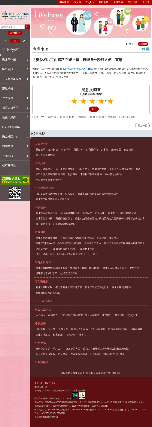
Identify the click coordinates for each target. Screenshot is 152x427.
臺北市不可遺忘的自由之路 (122, 213)
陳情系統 (103, 2)
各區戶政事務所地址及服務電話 (77, 238)
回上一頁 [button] (142, 125)
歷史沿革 (40, 149)
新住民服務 (41, 281)
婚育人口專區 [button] (10, 107)
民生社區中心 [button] (10, 136)
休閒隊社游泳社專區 (113, 354)
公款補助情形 (98, 329)
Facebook (71, 334)
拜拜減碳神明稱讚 (69, 213)
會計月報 (63, 329)
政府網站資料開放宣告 (73, 373)
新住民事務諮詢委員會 (97, 287)
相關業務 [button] (7, 146)
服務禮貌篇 (136, 329)
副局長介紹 (92, 149)
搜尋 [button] (27, 26)
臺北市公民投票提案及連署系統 (52, 199)
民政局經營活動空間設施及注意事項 (80, 315)
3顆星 (92, 101)
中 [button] (14, 41)
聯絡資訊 (128, 149)
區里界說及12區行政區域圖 (50, 174)
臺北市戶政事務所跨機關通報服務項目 (124, 243)
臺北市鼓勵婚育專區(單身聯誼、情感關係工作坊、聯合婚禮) (68, 268)
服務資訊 (107, 315)
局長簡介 (78, 149)
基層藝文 (87, 213)
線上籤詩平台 (43, 224)
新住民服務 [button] (9, 117)
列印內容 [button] (143, 49)
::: (1, 1)
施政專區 (116, 149)
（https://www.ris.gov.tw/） (73, 68)
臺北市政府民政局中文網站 (15, 14)
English (90, 2)
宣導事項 (143, 44)
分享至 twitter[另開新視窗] (8, 50)
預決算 (51, 329)
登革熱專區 (9, 165)
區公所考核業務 (113, 174)
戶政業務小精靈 (86, 248)
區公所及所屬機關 (45, 155)
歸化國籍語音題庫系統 (48, 292)
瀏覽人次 (38, 387)
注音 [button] (148, 49)
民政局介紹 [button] (9, 59)
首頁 (131, 44)
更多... (96, 254)
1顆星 (74, 101)
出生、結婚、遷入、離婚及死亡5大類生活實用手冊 (63, 254)
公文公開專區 (73, 348)
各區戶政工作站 (92, 243)
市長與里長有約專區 (91, 174)
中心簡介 (40, 315)
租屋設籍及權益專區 (107, 238)
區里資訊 (40, 163)
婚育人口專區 (43, 262)
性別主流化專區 (79, 329)
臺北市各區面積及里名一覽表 (125, 169)
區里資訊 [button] (7, 69)
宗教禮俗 (40, 207)
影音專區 (62, 354)
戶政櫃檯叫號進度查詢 (63, 248)
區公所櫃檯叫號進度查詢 (49, 179)
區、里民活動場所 (65, 169)
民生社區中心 (43, 309)
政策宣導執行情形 (117, 329)
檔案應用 (58, 334)
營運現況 (119, 315)
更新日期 (38, 383)
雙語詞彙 (132, 2)
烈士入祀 (100, 213)
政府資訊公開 (43, 348)
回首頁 (77, 2)
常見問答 (118, 2)
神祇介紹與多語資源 (64, 224)
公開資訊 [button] (7, 155)
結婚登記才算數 (68, 273)
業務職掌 (65, 149)
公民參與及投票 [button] (11, 78)
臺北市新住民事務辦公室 (68, 287)
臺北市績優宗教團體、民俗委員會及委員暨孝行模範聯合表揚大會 (110, 218)
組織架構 (53, 149)
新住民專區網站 (44, 287)
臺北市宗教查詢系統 (46, 213)
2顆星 (83, 101)
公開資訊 (40, 342)
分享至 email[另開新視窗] (17, 50)
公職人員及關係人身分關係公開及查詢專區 (106, 348)
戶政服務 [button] (7, 98)
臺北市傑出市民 (44, 218)
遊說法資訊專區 (78, 354)
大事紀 (104, 149)
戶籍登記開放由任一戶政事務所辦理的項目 (58, 243)
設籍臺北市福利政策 (46, 273)
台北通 (146, 2)
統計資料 (58, 348)
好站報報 (95, 354)
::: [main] (34, 42)
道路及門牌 (42, 248)
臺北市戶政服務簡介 (46, 238)
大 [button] (24, 41)
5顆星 (110, 101)
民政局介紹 (41, 143)
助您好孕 (134, 268)
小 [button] (5, 41)
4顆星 (101, 101)
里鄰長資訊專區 (44, 169)
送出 (86, 109)
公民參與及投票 (44, 187)
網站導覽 (64, 2)
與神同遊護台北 (63, 218)
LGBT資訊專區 (11, 126)
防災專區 (72, 174)
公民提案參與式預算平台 (49, 193)
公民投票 (70, 193)
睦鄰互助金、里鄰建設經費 (92, 169)
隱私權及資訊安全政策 (98, 373)
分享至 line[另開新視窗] (12, 50)
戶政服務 (40, 232)
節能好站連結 (43, 334)
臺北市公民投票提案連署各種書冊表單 (98, 193)
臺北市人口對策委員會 (115, 268)
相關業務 (40, 323)
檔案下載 (40, 329)
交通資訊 (132, 315)
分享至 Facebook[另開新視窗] (3, 50)
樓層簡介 (53, 315)
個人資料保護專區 (45, 354)
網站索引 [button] (41, 133)
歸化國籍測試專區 (121, 287)
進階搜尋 (15, 32)
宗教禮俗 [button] (7, 88)
